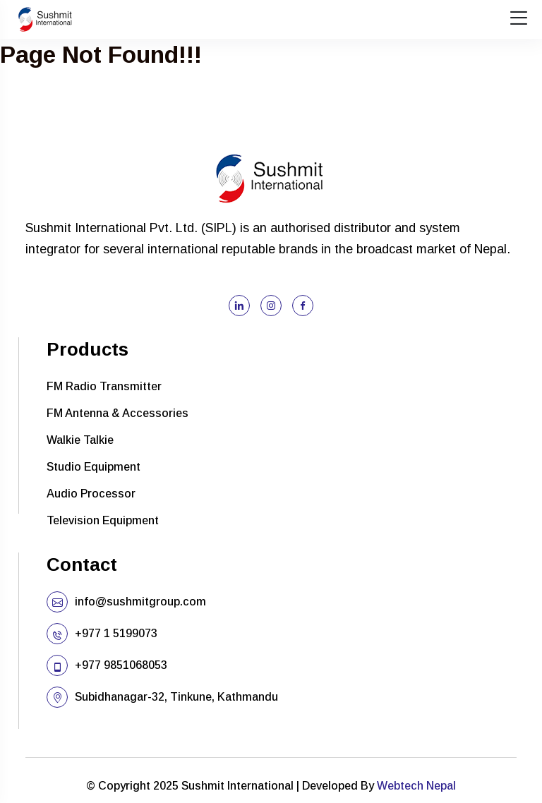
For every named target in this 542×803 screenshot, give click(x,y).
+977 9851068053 (121, 665)
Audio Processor (91, 494)
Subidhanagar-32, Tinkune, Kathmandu (176, 697)
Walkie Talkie (80, 440)
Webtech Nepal (416, 786)
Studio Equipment (93, 467)
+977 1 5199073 (116, 633)
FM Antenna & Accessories (117, 413)
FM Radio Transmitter (104, 386)
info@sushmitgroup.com (140, 602)
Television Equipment (103, 520)
